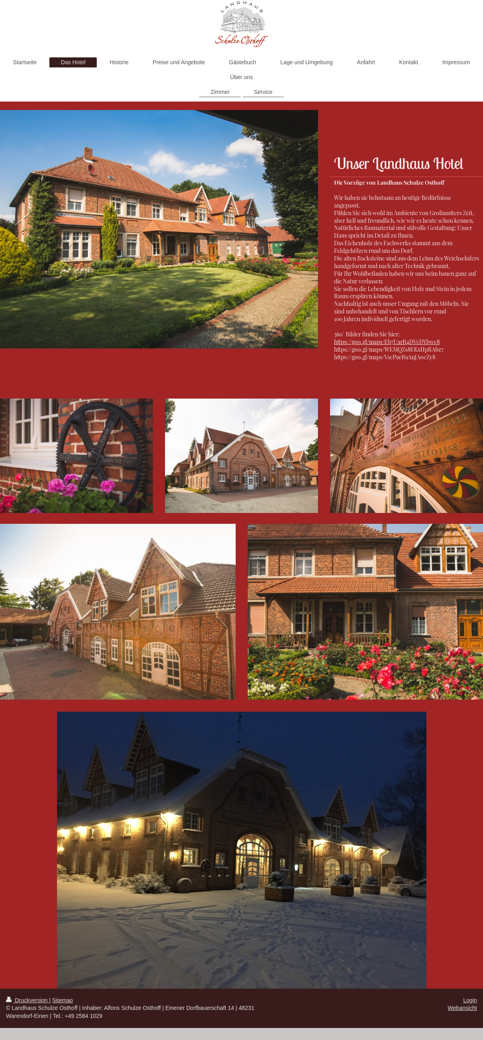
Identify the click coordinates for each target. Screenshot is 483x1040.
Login (470, 1000)
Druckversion (27, 1000)
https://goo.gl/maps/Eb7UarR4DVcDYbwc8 (387, 342)
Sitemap (62, 1000)
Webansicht (462, 1008)
